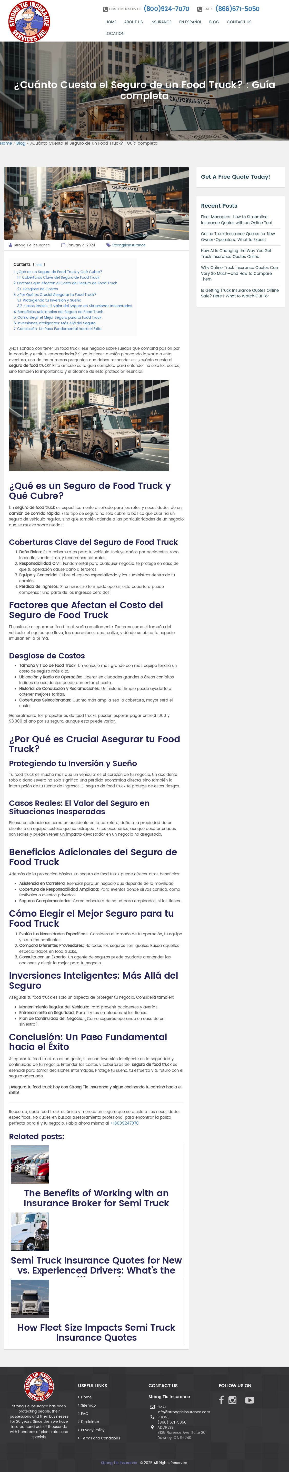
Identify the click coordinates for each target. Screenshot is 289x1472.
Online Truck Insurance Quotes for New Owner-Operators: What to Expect (238, 237)
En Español (190, 22)
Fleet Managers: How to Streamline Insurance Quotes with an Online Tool (236, 220)
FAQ (84, 1414)
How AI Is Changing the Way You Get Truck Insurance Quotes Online (236, 254)
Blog (214, 22)
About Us (133, 22)
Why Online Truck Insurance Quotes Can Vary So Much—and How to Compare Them (239, 274)
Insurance (161, 22)
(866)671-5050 (237, 9)
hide (39, 265)
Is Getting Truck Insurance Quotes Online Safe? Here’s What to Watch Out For (240, 293)
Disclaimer (90, 1422)
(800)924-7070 (167, 9)
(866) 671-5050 (171, 1422)
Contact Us (239, 22)
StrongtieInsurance (129, 245)
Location (114, 34)
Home (110, 22)
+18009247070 (124, 1123)
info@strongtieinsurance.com (183, 1412)
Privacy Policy (93, 1430)
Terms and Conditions (100, 1438)
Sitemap (88, 1405)
